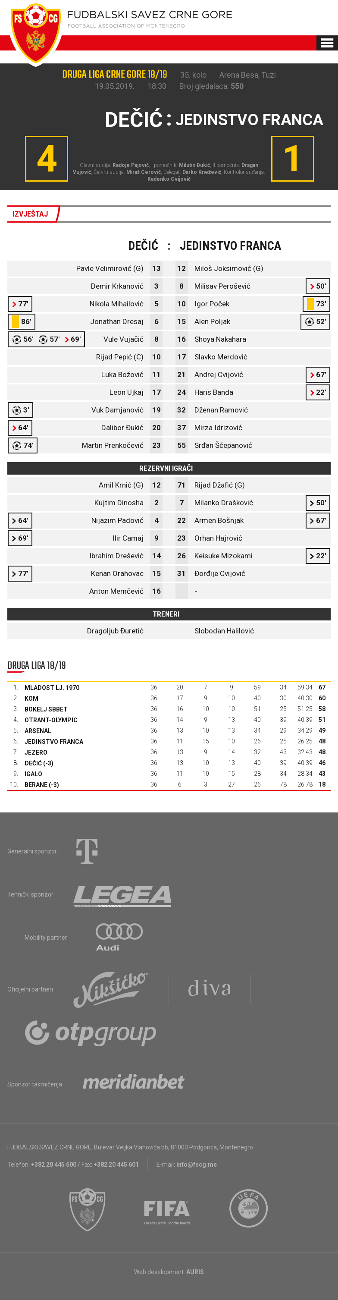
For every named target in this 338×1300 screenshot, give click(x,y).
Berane (36, 784)
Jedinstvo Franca (54, 741)
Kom (31, 698)
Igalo (33, 774)
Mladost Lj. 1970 (52, 687)
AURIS (195, 1272)
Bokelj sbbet (46, 709)
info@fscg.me (196, 1164)
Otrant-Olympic (51, 720)
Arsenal (38, 730)
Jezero (36, 752)
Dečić (33, 763)
